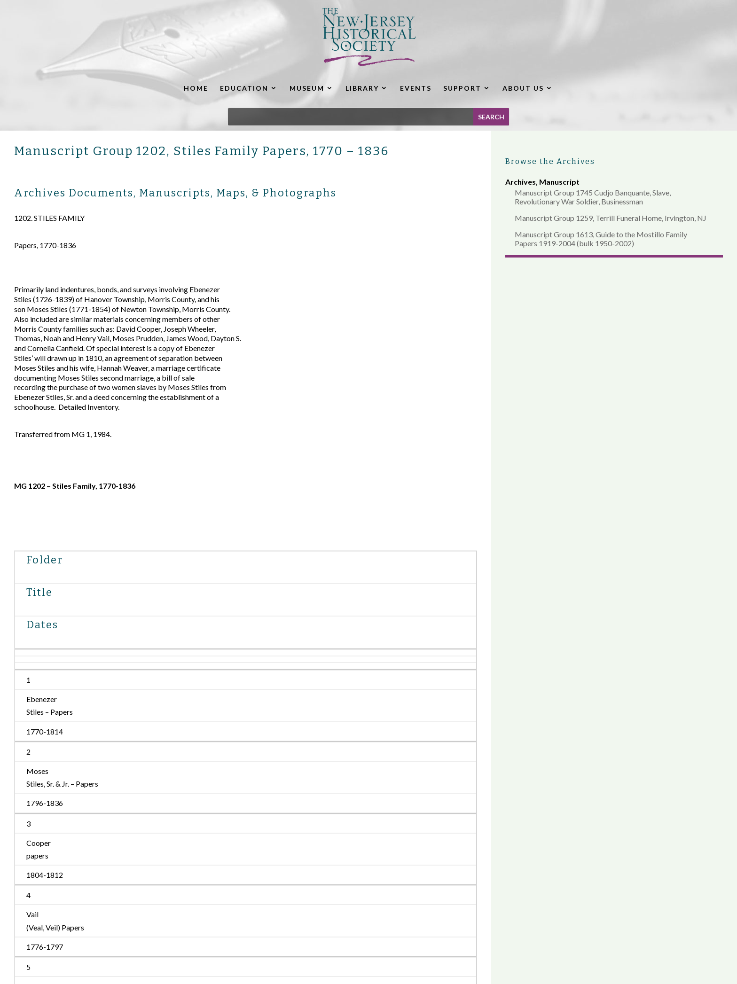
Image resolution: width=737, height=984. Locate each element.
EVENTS (415, 88)
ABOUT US (523, 88)
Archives (520, 181)
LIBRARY (362, 88)
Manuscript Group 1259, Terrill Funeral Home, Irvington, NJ (610, 217)
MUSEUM (307, 88)
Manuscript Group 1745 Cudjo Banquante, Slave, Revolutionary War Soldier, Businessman (593, 197)
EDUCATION (244, 88)
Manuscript (559, 181)
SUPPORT (462, 88)
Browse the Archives (550, 161)
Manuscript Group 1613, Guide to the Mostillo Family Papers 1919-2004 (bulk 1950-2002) (601, 239)
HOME (196, 88)
